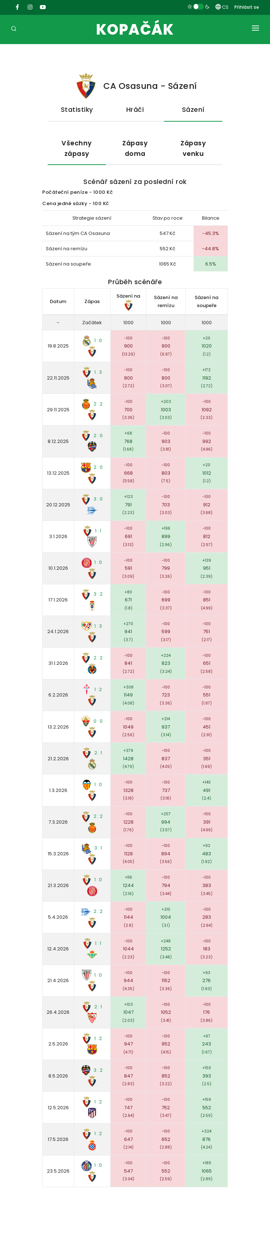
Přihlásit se (246, 7)
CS (222, 7)
